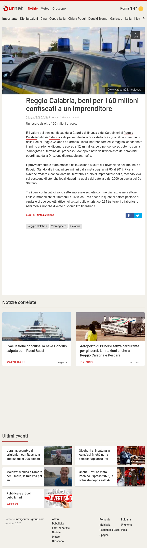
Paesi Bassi (17, 362)
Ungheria (126, 524)
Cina (44, 18)
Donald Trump (97, 18)
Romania (105, 519)
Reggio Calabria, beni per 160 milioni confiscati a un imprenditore (82, 105)
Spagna (104, 535)
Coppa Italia (57, 18)
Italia (128, 18)
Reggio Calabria (37, 226)
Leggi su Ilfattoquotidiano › (40, 215)
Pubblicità (58, 523)
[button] (130, 215)
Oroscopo (59, 8)
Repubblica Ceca (110, 529)
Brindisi (87, 362)
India (124, 529)
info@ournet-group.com (30, 519)
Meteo (45, 8)
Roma (124, 8)
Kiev (137, 18)
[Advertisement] (84, 259)
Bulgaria (126, 519)
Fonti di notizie (61, 527)
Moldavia (105, 524)
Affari (12, 504)
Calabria (54, 137)
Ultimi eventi (15, 436)
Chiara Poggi (77, 18)
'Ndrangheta (58, 226)
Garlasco (116, 18)
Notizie (33, 8)
